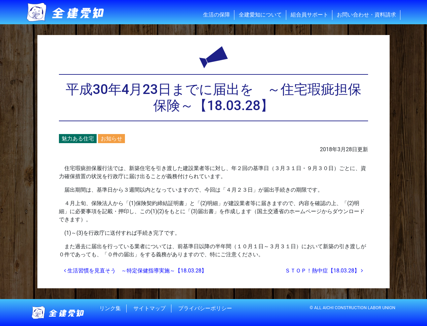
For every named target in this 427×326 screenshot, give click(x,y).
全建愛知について (260, 14)
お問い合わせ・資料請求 (366, 14)
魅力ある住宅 (78, 138)
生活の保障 (216, 14)
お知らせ (111, 138)
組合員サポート (309, 14)
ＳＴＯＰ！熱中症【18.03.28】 (324, 270)
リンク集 (110, 308)
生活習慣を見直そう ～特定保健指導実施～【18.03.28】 (135, 270)
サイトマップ (149, 308)
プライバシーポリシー (205, 308)
